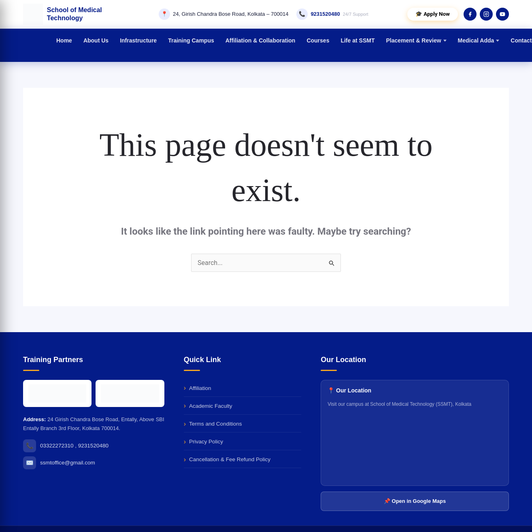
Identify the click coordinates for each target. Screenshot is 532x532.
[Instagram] (486, 14)
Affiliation (200, 388)
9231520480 (325, 14)
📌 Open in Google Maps (415, 501)
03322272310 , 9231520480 (74, 446)
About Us (96, 40)
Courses (317, 40)
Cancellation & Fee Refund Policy (229, 459)
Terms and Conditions (215, 424)
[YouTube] (502, 14)
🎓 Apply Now (432, 14)
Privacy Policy (206, 442)
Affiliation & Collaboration (261, 40)
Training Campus (191, 40)
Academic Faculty (210, 406)
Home (64, 40)
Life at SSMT (357, 40)
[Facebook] (470, 14)
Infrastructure (138, 40)
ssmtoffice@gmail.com (67, 463)
